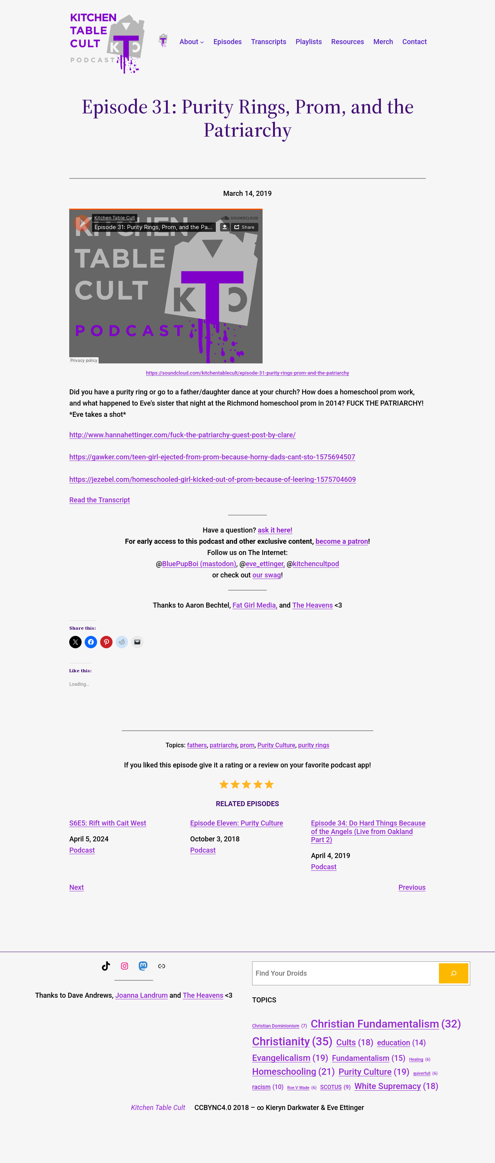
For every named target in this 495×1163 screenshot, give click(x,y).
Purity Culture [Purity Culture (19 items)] (374, 1072)
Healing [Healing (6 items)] (419, 1059)
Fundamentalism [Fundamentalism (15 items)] (368, 1058)
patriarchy (223, 745)
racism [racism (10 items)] (267, 1087)
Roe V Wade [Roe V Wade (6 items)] (302, 1087)
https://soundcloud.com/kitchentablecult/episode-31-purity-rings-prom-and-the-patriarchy (247, 373)
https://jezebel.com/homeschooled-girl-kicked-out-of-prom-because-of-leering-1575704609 (212, 479)
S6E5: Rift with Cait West (107, 823)
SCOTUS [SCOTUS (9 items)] (335, 1087)
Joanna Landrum (141, 995)
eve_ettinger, (265, 564)
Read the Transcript (99, 500)
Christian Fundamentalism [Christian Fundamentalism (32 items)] (386, 1024)
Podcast (82, 850)
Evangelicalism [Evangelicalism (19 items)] (290, 1058)
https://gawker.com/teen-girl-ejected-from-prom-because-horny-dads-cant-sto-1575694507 (212, 457)
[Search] (453, 973)
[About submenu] (202, 42)
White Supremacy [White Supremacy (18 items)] (396, 1086)
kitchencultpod (316, 564)
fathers (197, 745)
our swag (267, 575)
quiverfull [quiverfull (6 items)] (425, 1073)
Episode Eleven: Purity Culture (236, 823)
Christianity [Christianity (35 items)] (292, 1042)
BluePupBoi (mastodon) (199, 564)
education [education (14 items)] (401, 1043)
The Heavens (312, 605)
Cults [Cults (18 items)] (355, 1042)
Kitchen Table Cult (158, 1107)
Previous (412, 887)
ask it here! (275, 530)
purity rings (313, 745)
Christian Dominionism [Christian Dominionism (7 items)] (279, 1026)
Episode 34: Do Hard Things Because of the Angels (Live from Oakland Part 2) (368, 831)
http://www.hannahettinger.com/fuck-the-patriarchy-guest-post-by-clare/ (182, 435)
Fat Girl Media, (254, 605)
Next (76, 887)
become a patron (342, 541)
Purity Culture (276, 745)
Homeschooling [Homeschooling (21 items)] (293, 1072)
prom (247, 745)
